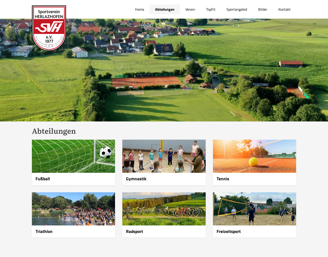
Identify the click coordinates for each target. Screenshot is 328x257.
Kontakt (284, 9)
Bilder (262, 9)
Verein (190, 9)
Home (139, 9)
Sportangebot (236, 9)
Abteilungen (164, 9)
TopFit (210, 9)
